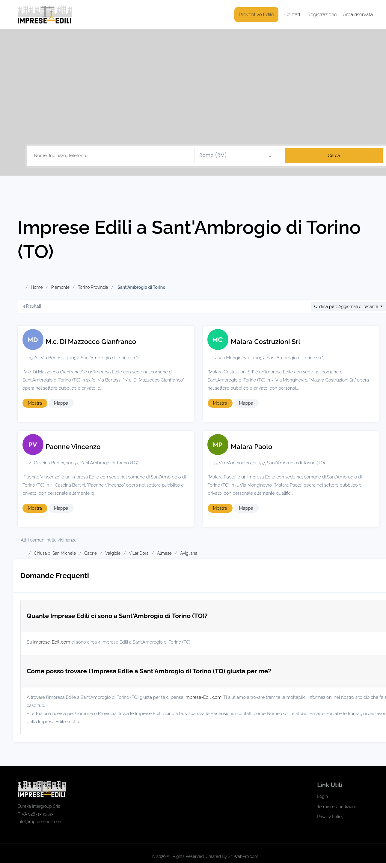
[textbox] (237, 155)
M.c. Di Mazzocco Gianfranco (91, 342)
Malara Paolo (251, 447)
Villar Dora (139, 553)
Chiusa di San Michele (55, 553)
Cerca (334, 155)
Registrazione (322, 14)
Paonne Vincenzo (73, 447)
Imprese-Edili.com (51, 642)
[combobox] (237, 155)
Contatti (292, 14)
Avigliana (188, 553)
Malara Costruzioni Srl (265, 342)
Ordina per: (325, 306)
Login (322, 796)
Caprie (91, 553)
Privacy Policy (330, 816)
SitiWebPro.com (243, 856)
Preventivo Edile (256, 14)
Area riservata (358, 14)
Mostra (35, 403)
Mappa (61, 403)
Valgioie (112, 553)
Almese (164, 553)
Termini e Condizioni (336, 806)
